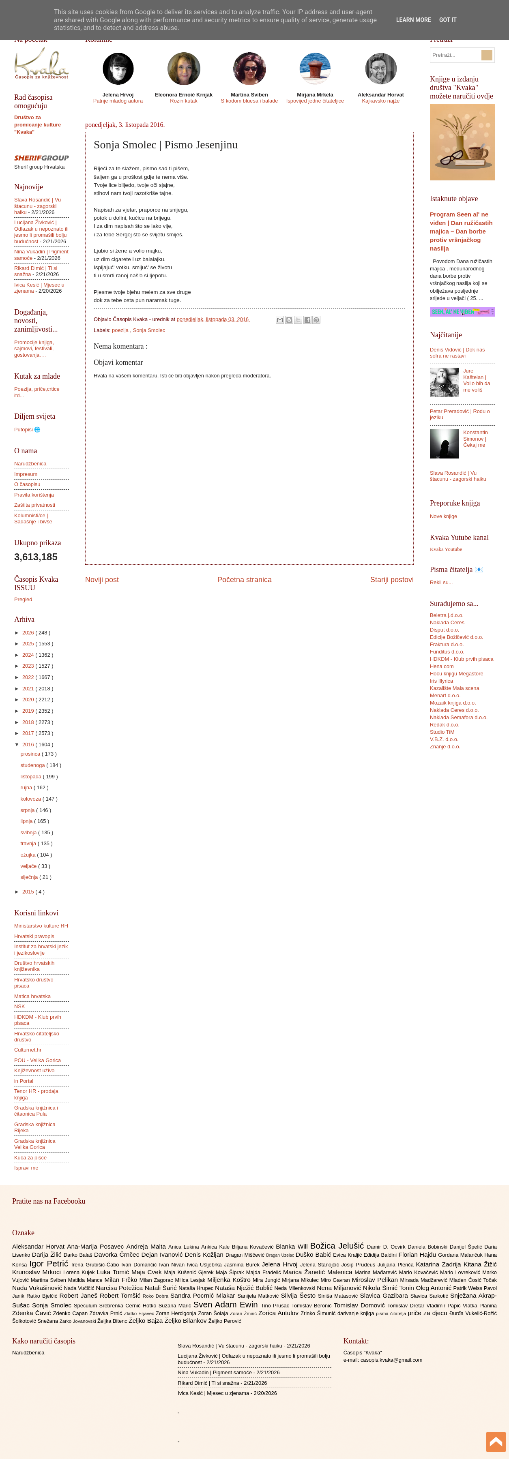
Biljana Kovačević (254, 1247)
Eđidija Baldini (381, 1255)
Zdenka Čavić (32, 1312)
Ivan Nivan (173, 1265)
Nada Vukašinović (38, 1287)
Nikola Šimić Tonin (389, 1287)
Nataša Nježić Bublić (244, 1287)
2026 (28, 633)
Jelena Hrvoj (281, 1264)
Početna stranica (244, 580)
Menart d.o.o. (445, 695)
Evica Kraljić (348, 1255)
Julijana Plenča (397, 1265)
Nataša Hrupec (196, 1288)
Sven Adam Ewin (227, 1304)
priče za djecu (428, 1312)
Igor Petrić (50, 1263)
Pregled (23, 599)
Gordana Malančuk (461, 1255)
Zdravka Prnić (107, 1313)
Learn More (413, 20)
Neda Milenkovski (295, 1288)
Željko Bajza (146, 1320)
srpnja (28, 810)
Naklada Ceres (447, 622)
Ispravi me (26, 1168)
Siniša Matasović (339, 1296)
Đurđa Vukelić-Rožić (473, 1313)
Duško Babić (314, 1254)
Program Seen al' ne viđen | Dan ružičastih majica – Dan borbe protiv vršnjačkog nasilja (461, 231)
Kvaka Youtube (446, 549)
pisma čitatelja (392, 1313)
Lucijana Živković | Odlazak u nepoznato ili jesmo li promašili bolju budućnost (41, 231)
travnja (28, 843)
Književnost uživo (34, 1070)
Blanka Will (293, 1246)
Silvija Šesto (299, 1295)
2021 (28, 689)
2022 (28, 677)
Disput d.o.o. (444, 630)
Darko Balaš (79, 1255)
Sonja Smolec (149, 330)
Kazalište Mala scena (454, 688)
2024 (28, 655)
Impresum (25, 474)
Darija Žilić (48, 1254)
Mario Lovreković (461, 1272)
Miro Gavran (336, 1280)
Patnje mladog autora (118, 101)
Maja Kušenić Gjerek (190, 1272)
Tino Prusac (276, 1306)
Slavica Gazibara (385, 1295)
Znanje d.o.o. (445, 746)
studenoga (33, 765)
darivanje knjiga (356, 1313)
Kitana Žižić (480, 1264)
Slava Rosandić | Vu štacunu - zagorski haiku (37, 206)
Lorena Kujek (80, 1272)
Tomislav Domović (360, 1305)
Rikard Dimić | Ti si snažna (208, 1383)
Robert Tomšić (121, 1295)
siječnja (29, 877)
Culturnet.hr (27, 1050)
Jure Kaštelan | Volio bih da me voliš (476, 380)
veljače (29, 866)
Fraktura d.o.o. (447, 644)
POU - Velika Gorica (37, 1060)
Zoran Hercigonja (177, 1313)
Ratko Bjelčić (42, 1296)
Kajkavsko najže (380, 101)
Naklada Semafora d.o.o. (459, 717)
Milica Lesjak (191, 1280)
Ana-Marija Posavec (96, 1246)
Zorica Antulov (279, 1312)
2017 (28, 733)
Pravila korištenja (34, 495)
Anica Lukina (184, 1247)
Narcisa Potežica (120, 1287)
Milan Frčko (121, 1279)
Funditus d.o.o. (447, 652)
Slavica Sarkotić (430, 1296)
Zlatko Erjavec (140, 1313)
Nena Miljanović (340, 1287)
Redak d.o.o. (445, 725)
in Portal (23, 1081)
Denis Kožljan (205, 1254)
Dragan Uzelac (281, 1255)
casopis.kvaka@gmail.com (392, 1360)
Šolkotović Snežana (36, 1321)
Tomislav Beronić (313, 1306)
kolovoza (31, 799)
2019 (28, 711)
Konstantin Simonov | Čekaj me (475, 438)
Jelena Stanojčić (320, 1265)
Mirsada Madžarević (424, 1280)
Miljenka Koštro (230, 1279)
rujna (26, 787)
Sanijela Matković (259, 1296)
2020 (28, 699)
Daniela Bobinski (428, 1247)
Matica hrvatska (32, 996)
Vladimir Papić (445, 1306)
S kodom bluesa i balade (249, 101)
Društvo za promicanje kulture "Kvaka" (37, 124)
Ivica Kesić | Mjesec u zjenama (213, 1393)
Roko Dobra (156, 1296)
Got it (448, 20)
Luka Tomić (114, 1271)
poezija (121, 330)
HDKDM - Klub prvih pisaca (462, 659)
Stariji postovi (392, 580)
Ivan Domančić (140, 1265)
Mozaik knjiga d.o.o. (453, 703)
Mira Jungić (267, 1280)
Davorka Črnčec (118, 1254)
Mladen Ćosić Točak (473, 1280)
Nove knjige (443, 516)
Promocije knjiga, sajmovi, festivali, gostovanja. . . (34, 348)
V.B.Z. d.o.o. (444, 739)
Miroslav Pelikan (376, 1279)
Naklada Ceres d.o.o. (454, 710)
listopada (31, 776)
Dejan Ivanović (163, 1254)
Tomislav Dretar (407, 1306)
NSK (19, 1006)
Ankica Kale (216, 1247)
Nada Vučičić (80, 1288)
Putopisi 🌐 (27, 429)
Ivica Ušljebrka (205, 1265)
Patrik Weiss (468, 1288)
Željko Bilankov (186, 1320)
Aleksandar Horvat (39, 1246)
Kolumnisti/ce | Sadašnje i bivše (33, 518)
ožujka (28, 855)
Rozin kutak (183, 101)
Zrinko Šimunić (319, 1313)
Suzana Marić (176, 1306)
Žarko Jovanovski (78, 1321)
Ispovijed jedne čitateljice (315, 101)
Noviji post (102, 580)
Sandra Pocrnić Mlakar (203, 1295)
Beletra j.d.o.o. (447, 615)
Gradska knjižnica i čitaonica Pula (36, 1111)
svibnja (29, 832)
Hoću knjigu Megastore (456, 674)
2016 (28, 744)
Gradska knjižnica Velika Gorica (35, 1144)
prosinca (30, 754)
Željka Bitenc (113, 1321)
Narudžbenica (30, 464)
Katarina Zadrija (440, 1264)
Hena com (442, 666)
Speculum (86, 1306)
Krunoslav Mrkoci (37, 1271)
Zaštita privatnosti (34, 505)
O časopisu (27, 484)
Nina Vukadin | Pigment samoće (215, 1372)
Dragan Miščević (246, 1255)
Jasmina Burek (243, 1265)
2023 (28, 666)
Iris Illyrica (441, 681)
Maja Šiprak (231, 1272)
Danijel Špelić (467, 1247)
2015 (28, 892)
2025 (28, 644)
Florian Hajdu (418, 1254)
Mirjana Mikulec (301, 1280)
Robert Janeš (80, 1295)
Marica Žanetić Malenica (319, 1271)
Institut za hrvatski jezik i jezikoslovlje (41, 949)
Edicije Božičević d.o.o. (456, 637)
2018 (28, 722)
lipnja (27, 821)
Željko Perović (224, 1321)
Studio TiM (442, 732)
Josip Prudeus (359, 1265)
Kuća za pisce (30, 1158)
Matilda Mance (86, 1280)
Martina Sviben (49, 1280)
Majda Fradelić (264, 1272)
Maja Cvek (147, 1271)
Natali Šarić (162, 1287)
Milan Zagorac (157, 1280)
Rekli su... (441, 582)
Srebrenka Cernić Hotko (129, 1306)
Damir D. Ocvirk (387, 1247)
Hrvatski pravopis (34, 936)
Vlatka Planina (480, 1306)
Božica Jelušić (338, 1245)
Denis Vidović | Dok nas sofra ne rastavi (457, 353)
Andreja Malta (147, 1246)
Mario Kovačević (419, 1272)
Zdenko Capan (71, 1313)
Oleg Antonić (434, 1287)
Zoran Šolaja (214, 1313)
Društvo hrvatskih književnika (34, 966)
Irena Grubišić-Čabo (96, 1265)
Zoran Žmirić (244, 1313)
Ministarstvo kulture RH (41, 926)
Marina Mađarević (377, 1272)
